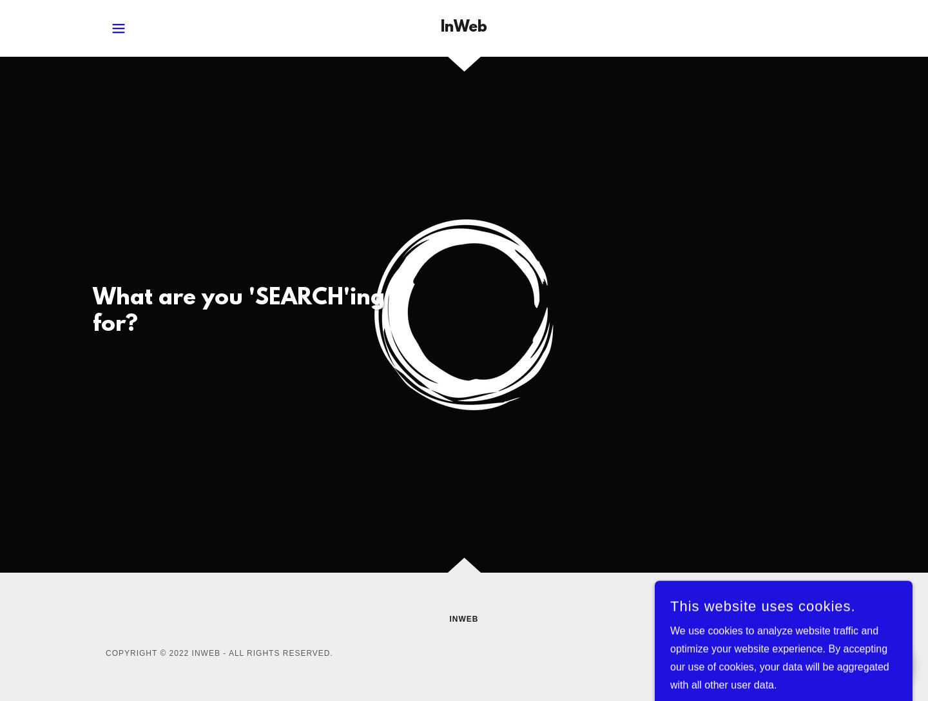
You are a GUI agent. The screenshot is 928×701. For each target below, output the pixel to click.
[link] (464, 28)
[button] (118, 28)
